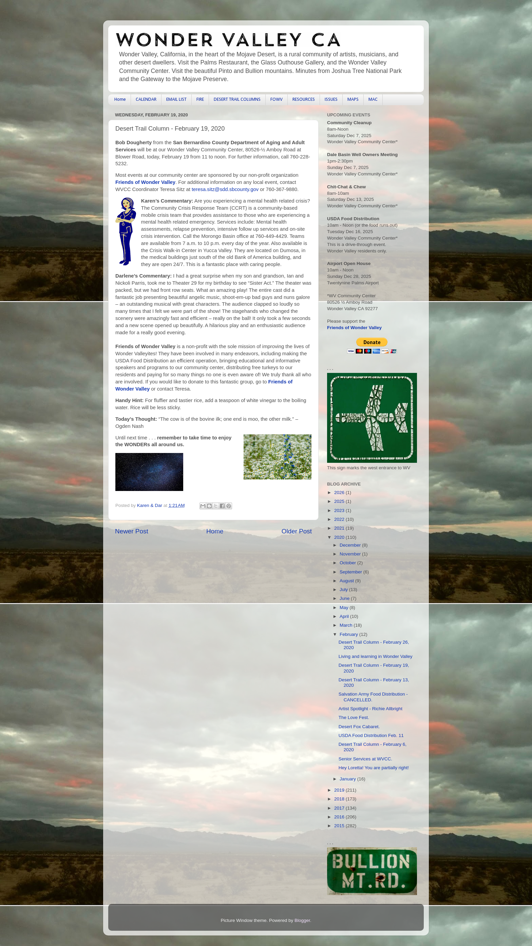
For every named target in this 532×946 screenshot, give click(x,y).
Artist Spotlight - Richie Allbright (370, 708)
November (351, 553)
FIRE (200, 99)
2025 (340, 501)
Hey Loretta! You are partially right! (374, 767)
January (348, 778)
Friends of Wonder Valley (145, 182)
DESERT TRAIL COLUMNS (237, 99)
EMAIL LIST (176, 99)
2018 (340, 798)
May (344, 607)
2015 (340, 825)
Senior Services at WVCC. (365, 758)
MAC (373, 99)
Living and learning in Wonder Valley (376, 656)
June (345, 598)
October (348, 562)
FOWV (276, 99)
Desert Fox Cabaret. (359, 726)
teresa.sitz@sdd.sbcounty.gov (225, 189)
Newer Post (131, 531)
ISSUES (331, 99)
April (345, 616)
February (349, 634)
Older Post (297, 531)
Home (120, 99)
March (347, 625)
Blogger (302, 920)
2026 (340, 492)
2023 (340, 510)
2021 (340, 528)
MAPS (353, 99)
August (347, 580)
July (344, 589)
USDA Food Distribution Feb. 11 (371, 735)
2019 (340, 790)
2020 (340, 537)
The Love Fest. (354, 717)
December (351, 545)
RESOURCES (303, 99)
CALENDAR (146, 99)
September (351, 571)
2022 (340, 519)
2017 (340, 808)
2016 (340, 816)
